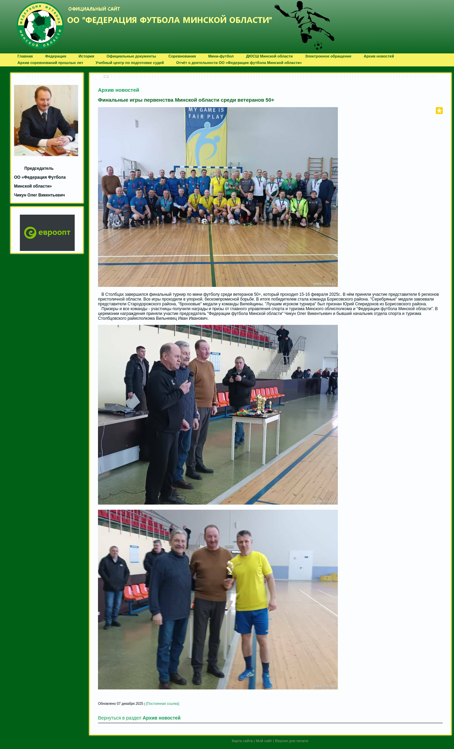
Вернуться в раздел (139, 718)
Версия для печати (291, 741)
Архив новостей (118, 90)
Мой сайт (264, 741)
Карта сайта (242, 741)
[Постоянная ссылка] (162, 704)
